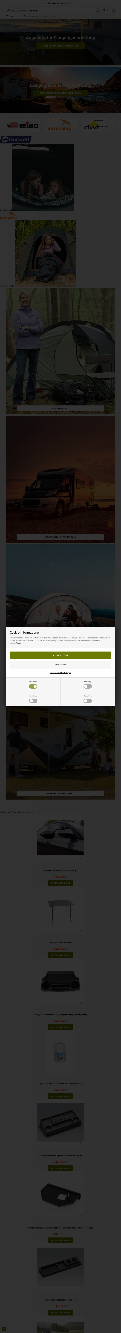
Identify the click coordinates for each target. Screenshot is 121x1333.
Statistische (88, 699)
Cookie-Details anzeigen (60, 672)
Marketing (88, 684)
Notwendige (33, 684)
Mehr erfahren (15, 643)
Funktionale (33, 699)
